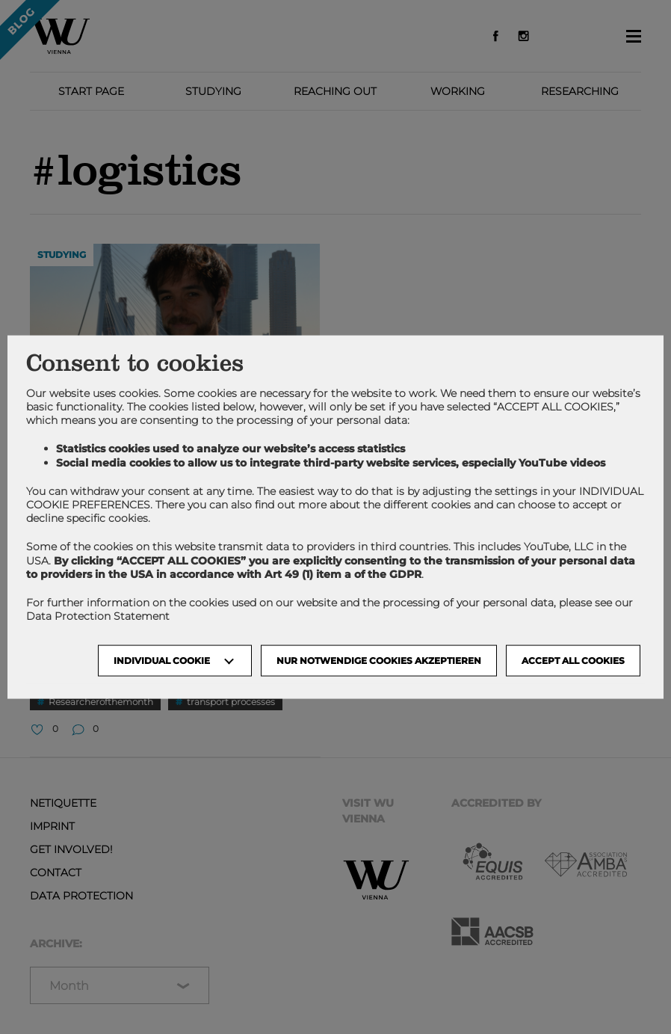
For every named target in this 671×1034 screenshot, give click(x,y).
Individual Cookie (162, 660)
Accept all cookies (573, 660)
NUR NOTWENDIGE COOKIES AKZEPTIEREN (378, 660)
